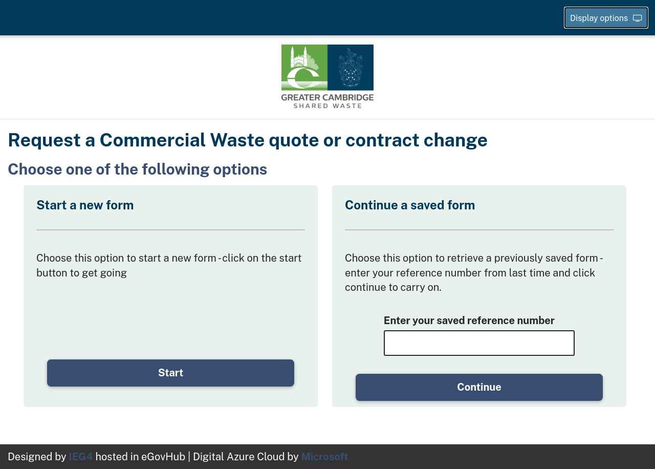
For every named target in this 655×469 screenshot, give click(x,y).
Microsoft (324, 457)
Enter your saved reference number (469, 320)
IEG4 (81, 457)
